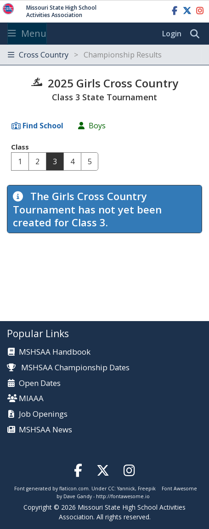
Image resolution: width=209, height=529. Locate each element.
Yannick (126, 488)
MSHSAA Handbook (54, 352)
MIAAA (31, 398)
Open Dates (40, 383)
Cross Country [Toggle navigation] (85, 55)
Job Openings (43, 414)
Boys (97, 126)
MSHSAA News (45, 430)
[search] (197, 34)
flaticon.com (74, 488)
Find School (43, 126)
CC (111, 488)
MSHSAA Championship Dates (68, 367)
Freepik (147, 488)
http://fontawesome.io (123, 496)
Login (171, 34)
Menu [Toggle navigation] (27, 33)
